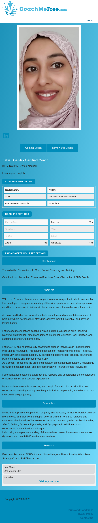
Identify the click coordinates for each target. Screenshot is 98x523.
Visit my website (49, 481)
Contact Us (86, 518)
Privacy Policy (85, 514)
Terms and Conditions (80, 510)
